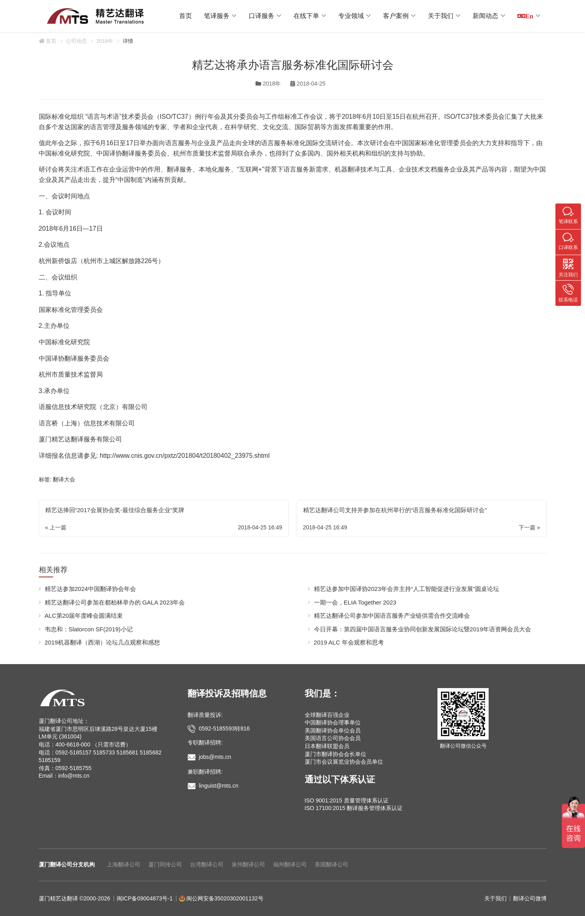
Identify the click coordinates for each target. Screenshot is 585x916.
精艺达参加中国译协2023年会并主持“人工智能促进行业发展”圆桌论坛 (406, 588)
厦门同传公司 (165, 864)
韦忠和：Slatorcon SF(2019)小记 (89, 629)
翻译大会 (64, 479)
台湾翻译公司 (207, 864)
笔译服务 (217, 15)
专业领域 (351, 15)
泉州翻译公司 (248, 864)
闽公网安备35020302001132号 (225, 898)
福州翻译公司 (290, 864)
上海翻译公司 (123, 864)
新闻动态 (485, 15)
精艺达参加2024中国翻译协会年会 (90, 588)
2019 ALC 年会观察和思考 (349, 642)
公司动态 (76, 41)
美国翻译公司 (331, 864)
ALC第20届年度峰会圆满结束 (84, 615)
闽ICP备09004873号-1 (145, 898)
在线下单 (306, 15)
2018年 (104, 41)
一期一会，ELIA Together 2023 (355, 602)
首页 (185, 15)
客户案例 (396, 15)
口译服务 (261, 15)
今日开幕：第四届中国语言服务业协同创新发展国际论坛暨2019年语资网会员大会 (422, 629)
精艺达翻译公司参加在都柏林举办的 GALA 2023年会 (115, 602)
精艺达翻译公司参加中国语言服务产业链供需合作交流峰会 (392, 615)
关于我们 (440, 15)
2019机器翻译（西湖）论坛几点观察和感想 (102, 642)
